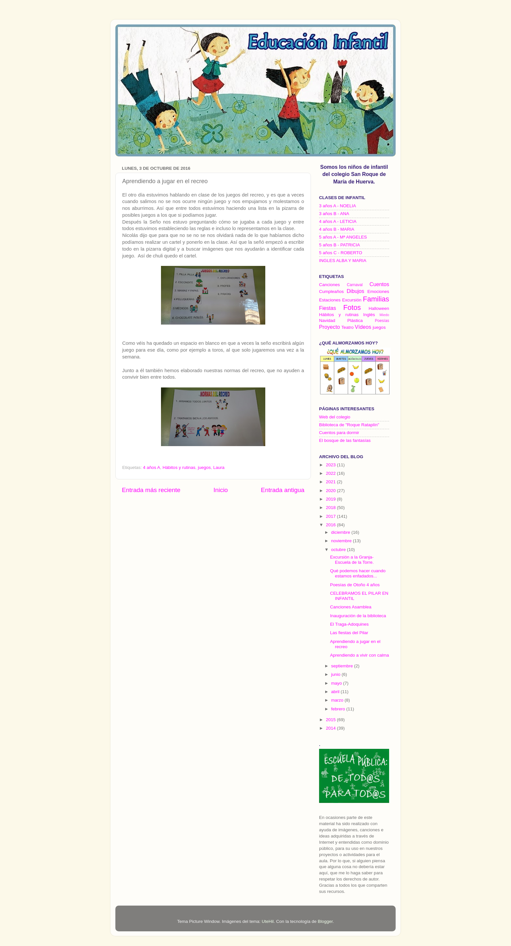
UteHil (268, 921)
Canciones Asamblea (351, 606)
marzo (337, 700)
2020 (331, 490)
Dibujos (355, 291)
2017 (331, 516)
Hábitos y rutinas (179, 467)
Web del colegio (334, 417)
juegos (204, 467)
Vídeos (363, 327)
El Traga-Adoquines (349, 624)
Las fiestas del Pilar (349, 632)
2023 (331, 464)
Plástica (355, 320)
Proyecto (329, 327)
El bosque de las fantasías (345, 440)
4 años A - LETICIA (338, 221)
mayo (337, 683)
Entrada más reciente (151, 490)
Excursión (351, 300)
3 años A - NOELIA (337, 205)
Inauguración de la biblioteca (358, 615)
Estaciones (330, 300)
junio (336, 674)
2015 (331, 719)
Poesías (382, 320)
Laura (219, 467)
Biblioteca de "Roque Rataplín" (349, 424)
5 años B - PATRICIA (339, 244)
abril (336, 691)
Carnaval (355, 285)
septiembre (342, 665)
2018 (331, 507)
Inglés (369, 314)
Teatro (347, 327)
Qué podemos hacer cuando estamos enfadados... (358, 573)
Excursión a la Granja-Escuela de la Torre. (352, 560)
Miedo (384, 315)
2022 (331, 473)
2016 (331, 524)
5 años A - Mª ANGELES (343, 237)
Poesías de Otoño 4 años (355, 584)
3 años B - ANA (334, 213)
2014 (331, 728)
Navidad (327, 320)
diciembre (341, 532)
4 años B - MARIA (336, 229)
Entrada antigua (282, 490)
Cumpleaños (331, 291)
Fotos (352, 307)
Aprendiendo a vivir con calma (359, 655)
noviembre (342, 540)
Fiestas (327, 308)
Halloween (379, 308)
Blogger (325, 921)
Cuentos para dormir (339, 432)
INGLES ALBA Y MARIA (342, 260)
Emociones (378, 291)
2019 (331, 499)
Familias (376, 299)
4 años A (151, 467)
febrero (338, 708)
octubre (339, 549)
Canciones (329, 284)
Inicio (220, 490)
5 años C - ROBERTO (340, 252)
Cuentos (379, 284)
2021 (331, 481)
